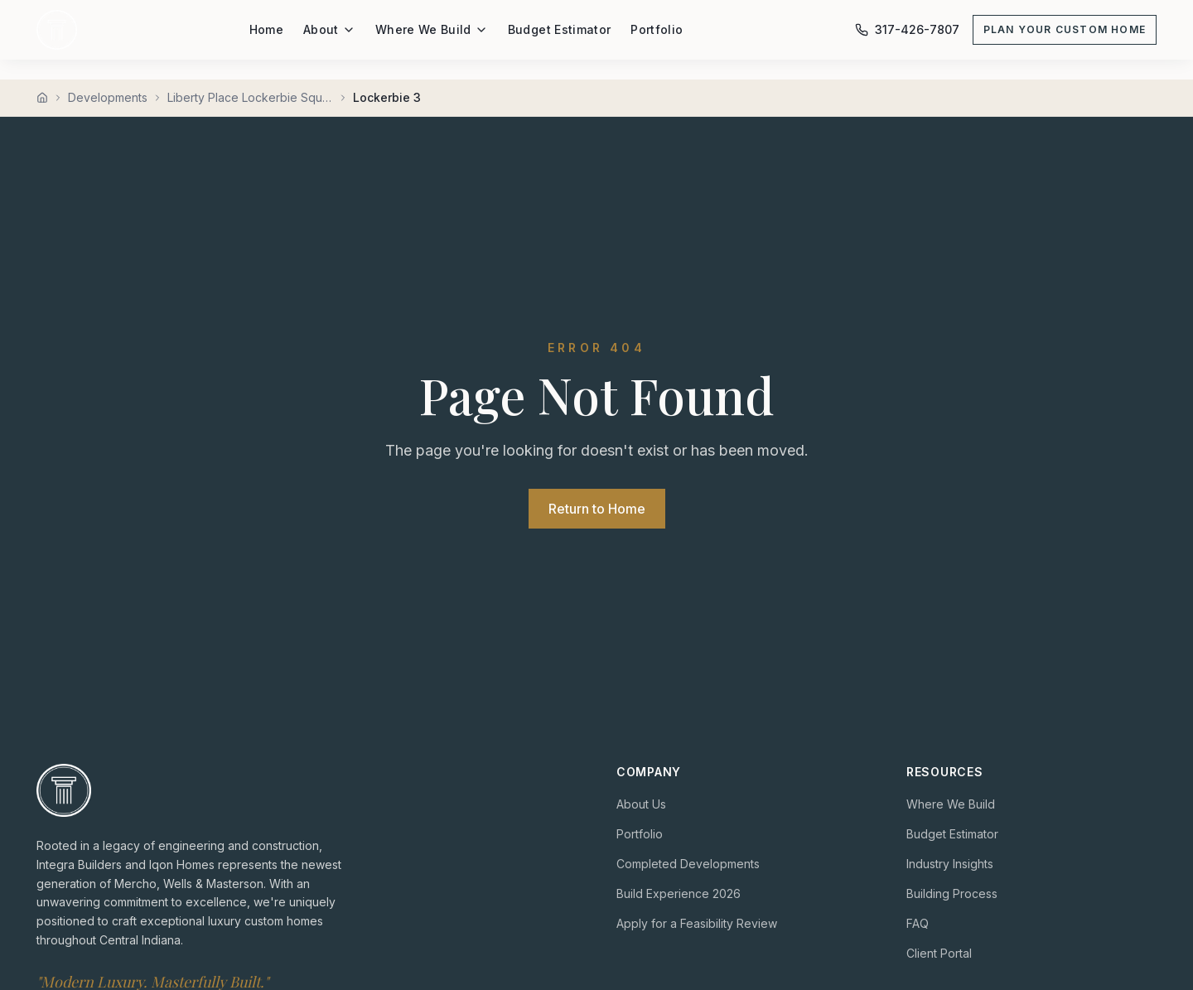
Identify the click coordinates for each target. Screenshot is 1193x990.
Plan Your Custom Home (1064, 29)
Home (266, 29)
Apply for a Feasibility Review (696, 923)
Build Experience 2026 (678, 893)
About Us (641, 804)
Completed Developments (688, 864)
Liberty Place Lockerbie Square (250, 97)
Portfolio (656, 29)
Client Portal (939, 953)
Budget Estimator (559, 29)
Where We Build (431, 29)
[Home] (42, 98)
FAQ (917, 923)
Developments (107, 97)
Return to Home (596, 508)
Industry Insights (949, 864)
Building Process (951, 893)
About (329, 29)
